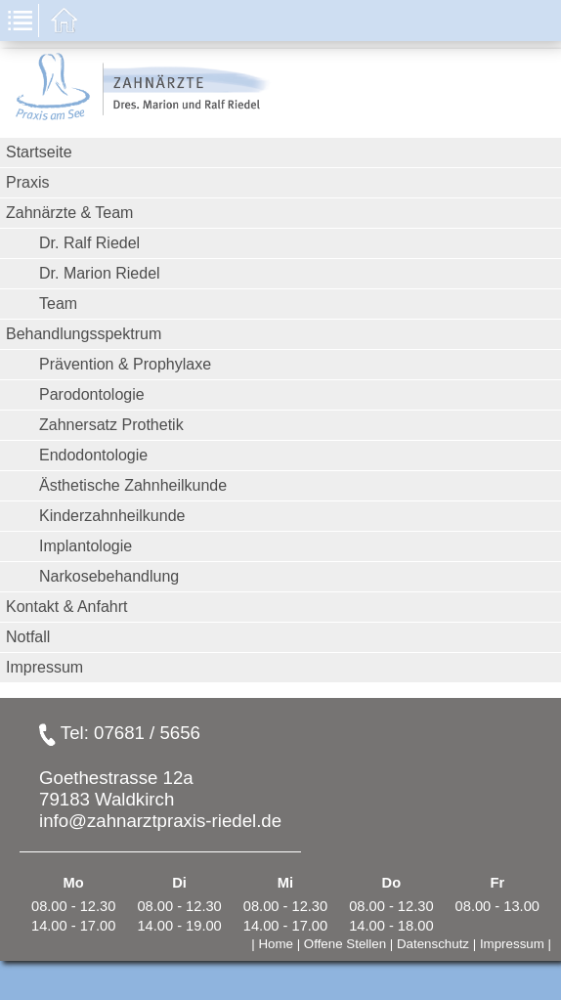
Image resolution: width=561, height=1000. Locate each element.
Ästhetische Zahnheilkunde (133, 485)
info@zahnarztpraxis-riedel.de (160, 820)
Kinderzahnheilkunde (112, 515)
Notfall (28, 637)
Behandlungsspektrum (83, 334)
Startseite (39, 152)
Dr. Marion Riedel (99, 273)
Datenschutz (433, 943)
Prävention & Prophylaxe (125, 364)
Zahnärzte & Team (69, 212)
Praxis (27, 182)
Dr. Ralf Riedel (89, 243)
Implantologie (85, 546)
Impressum (44, 667)
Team (58, 303)
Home (275, 943)
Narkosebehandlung (109, 576)
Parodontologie (92, 394)
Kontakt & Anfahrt (67, 606)
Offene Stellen (345, 943)
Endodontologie (93, 455)
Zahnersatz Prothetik (111, 424)
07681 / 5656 (147, 732)
